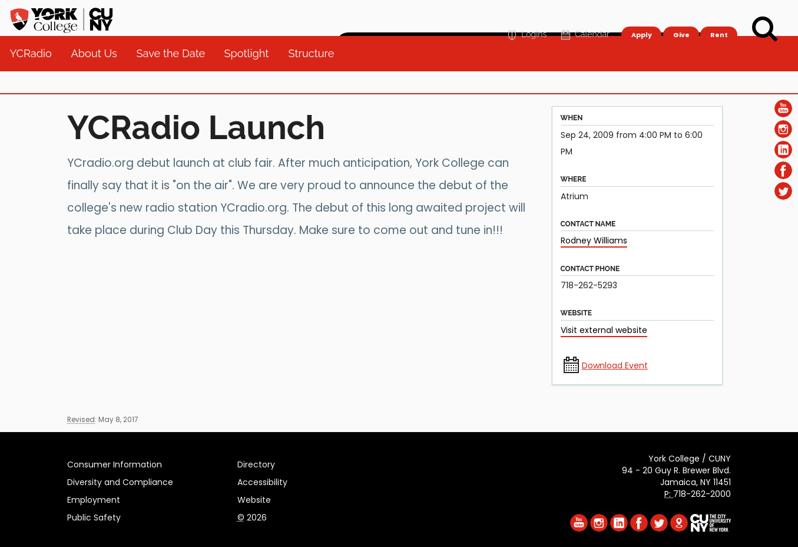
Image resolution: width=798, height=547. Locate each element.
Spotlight (251, 76)
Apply (641, 15)
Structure (316, 76)
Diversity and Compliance (120, 480)
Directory (256, 463)
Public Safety (94, 516)
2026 (252, 516)
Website (254, 498)
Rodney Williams (594, 240)
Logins (526, 15)
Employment (93, 498)
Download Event (615, 365)
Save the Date (175, 76)
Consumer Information (114, 463)
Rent (719, 15)
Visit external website (604, 330)
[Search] (765, 29)
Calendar (584, 15)
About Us (98, 76)
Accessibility (262, 480)
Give (681, 15)
